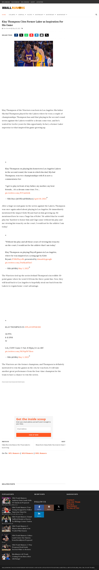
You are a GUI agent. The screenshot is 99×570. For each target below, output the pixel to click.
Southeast (39, 14)
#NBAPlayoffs (18, 259)
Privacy (70, 504)
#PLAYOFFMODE (33, 327)
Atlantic (12, 14)
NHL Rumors (25, 2)
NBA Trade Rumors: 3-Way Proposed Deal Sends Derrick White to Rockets (22, 547)
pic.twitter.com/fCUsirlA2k (17, 193)
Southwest (50, 14)
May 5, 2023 (23, 268)
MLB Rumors (15, 2)
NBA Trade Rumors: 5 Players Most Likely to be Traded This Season (21, 528)
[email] (33, 429)
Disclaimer (72, 506)
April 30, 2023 (40, 198)
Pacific (29, 14)
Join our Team (73, 502)
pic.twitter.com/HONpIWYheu (19, 351)
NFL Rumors (6, 2)
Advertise (39, 2)
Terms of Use (73, 508)
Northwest (61, 14)
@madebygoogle (44, 259)
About (33, 2)
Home (4, 14)
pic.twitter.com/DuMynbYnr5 (18, 262)
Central (21, 14)
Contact (70, 500)
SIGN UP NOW (33, 435)
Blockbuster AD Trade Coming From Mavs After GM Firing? (21, 556)
